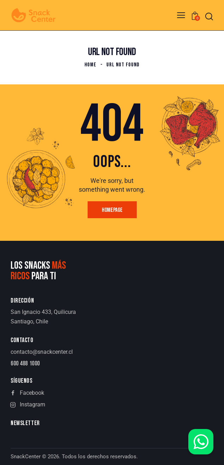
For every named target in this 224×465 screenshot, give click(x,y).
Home (90, 64)
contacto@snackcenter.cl (42, 351)
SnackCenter (26, 456)
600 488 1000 (25, 363)
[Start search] (209, 16)
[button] (181, 15)
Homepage (112, 210)
